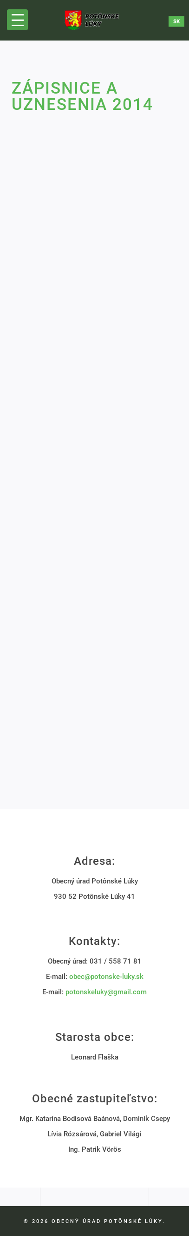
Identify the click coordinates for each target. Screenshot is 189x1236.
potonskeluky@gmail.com (106, 992)
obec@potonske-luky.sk (106, 976)
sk (176, 21)
